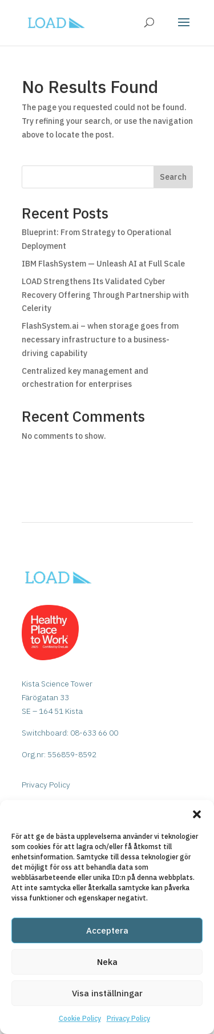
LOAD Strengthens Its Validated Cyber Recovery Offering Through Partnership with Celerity (105, 295)
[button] (197, 814)
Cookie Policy (80, 1018)
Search (173, 177)
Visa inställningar (107, 993)
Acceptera (107, 930)
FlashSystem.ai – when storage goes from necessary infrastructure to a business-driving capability (100, 339)
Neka (107, 961)
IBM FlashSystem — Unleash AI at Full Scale (103, 263)
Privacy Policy (128, 1018)
